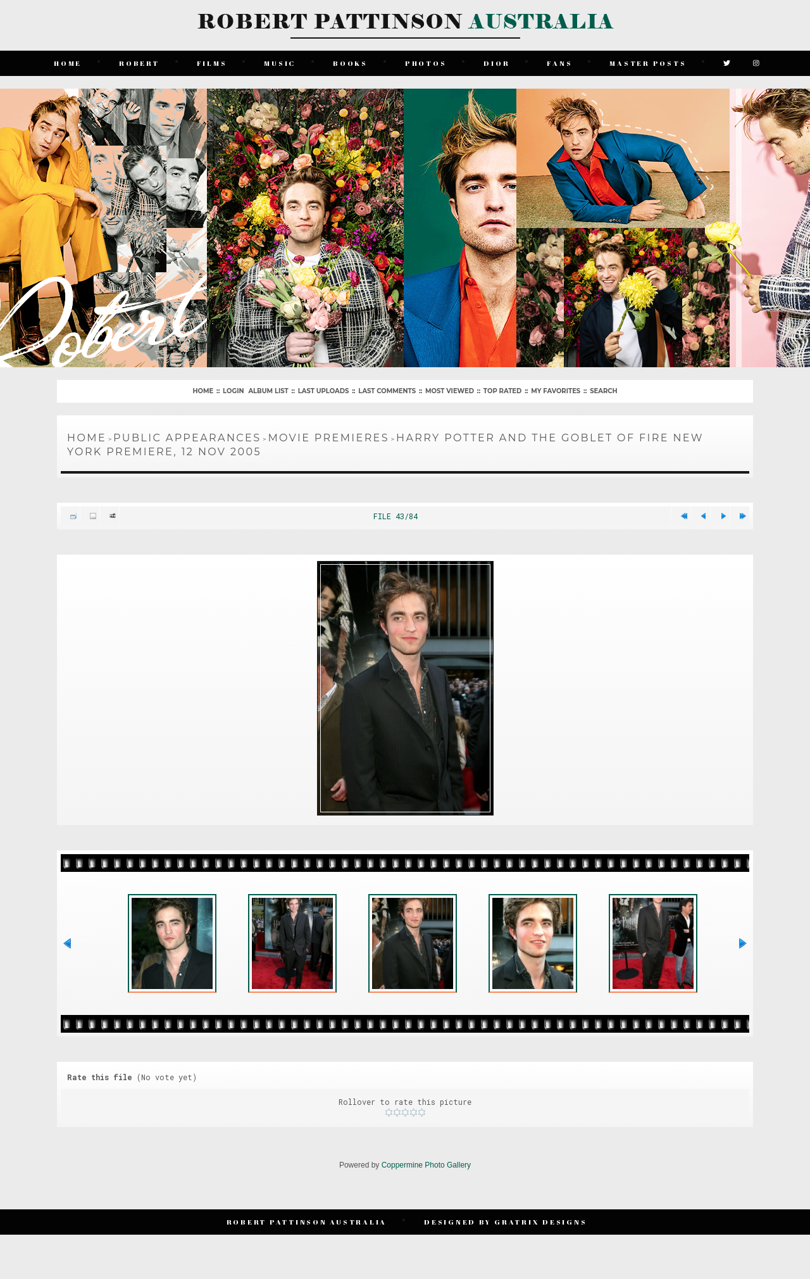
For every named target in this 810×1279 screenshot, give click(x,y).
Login (233, 391)
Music (280, 63)
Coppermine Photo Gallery (426, 1165)
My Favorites (555, 391)
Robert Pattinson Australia (307, 1221)
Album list (268, 391)
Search (603, 391)
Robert (139, 63)
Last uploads (323, 391)
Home (68, 63)
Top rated (502, 391)
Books (350, 63)
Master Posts (647, 63)
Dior (496, 63)
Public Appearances (187, 438)
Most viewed (449, 391)
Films (212, 63)
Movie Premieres (328, 438)
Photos (426, 63)
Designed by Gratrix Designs (505, 1221)
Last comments (387, 391)
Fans (559, 63)
